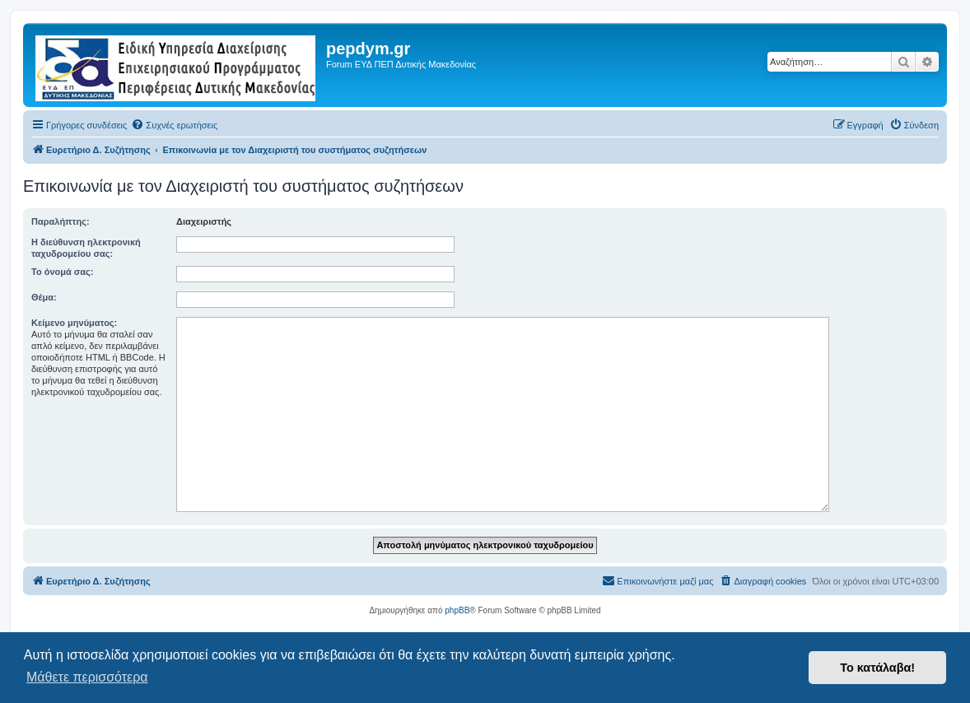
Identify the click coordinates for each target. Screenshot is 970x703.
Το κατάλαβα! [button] (877, 667)
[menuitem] (174, 125)
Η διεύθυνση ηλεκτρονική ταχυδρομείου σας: (86, 247)
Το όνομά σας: (62, 272)
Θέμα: (44, 297)
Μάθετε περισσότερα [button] (87, 677)
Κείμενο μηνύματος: (74, 323)
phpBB (457, 610)
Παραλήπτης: (60, 221)
